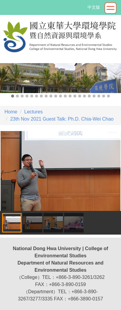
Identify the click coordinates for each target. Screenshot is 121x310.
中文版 (93, 7)
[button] (7, 78)
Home (10, 111)
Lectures (33, 111)
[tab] (12, 96)
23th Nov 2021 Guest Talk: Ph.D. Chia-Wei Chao (62, 118)
